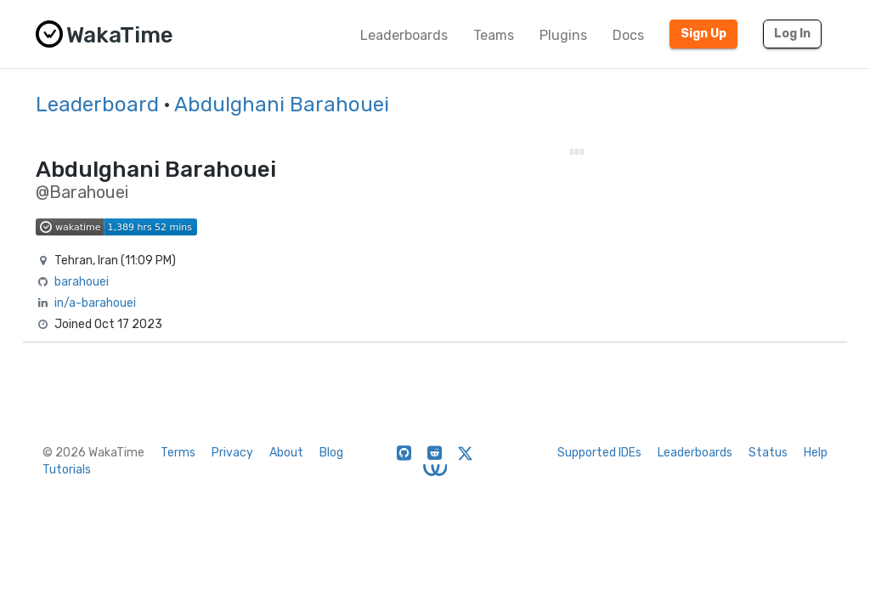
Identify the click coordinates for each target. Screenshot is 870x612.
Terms (178, 452)
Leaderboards (404, 35)
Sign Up (703, 33)
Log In (792, 33)
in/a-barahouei (95, 303)
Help (816, 452)
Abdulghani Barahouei (281, 104)
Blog (331, 452)
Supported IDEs (599, 452)
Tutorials (66, 469)
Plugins (563, 35)
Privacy (232, 452)
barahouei (81, 282)
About (286, 452)
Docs (628, 35)
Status (768, 452)
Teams (493, 35)
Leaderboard (97, 104)
